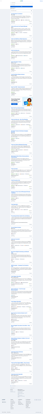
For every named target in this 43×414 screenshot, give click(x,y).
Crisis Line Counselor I (15, 239)
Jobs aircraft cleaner (20, 392)
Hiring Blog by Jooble (20, 404)
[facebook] (35, 400)
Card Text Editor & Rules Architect (18, 74)
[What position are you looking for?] (21, 3)
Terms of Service (4, 412)
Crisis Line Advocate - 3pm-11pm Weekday (19, 119)
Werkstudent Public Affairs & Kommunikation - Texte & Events (20, 157)
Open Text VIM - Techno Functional (18, 86)
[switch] (31, 10)
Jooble (40, 412)
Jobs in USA (12, 408)
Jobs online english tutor (20, 391)
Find (21, 6)
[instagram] (36, 400)
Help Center (12, 407)
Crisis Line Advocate (15, 50)
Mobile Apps (27, 405)
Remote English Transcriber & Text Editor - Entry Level (20, 326)
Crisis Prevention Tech (15, 180)
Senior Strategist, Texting (16, 61)
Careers (11, 406)
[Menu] (1, 1)
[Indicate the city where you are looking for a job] (21, 5)
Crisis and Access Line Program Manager (19, 26)
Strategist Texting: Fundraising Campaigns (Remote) (19, 131)
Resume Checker (28, 407)
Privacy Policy (8, 412)
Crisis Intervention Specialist (17, 374)
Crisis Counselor (14, 168)
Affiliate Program (20, 403)
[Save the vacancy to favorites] (31, 14)
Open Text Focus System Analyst (17, 107)
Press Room (12, 405)
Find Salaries (27, 404)
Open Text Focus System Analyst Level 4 (19, 312)
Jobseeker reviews (28, 403)
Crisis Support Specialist (16, 276)
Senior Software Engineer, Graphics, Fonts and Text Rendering (20, 339)
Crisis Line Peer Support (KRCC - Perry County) (20, 362)
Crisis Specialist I (14, 204)
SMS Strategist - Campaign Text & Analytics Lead (20, 266)
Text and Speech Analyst (16, 227)
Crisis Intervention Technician (17, 351)
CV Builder (27, 406)
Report (30, 23)
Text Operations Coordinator (16, 13)
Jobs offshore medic (20, 395)
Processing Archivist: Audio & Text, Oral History (20, 215)
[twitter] (38, 400)
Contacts (12, 404)
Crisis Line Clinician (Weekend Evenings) (19, 144)
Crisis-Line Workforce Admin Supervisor (19, 38)
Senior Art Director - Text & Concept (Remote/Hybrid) (18, 289)
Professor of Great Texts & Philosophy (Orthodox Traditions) (20, 192)
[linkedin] (40, 400)
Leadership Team (13, 403)
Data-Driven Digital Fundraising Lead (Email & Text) (20, 252)
